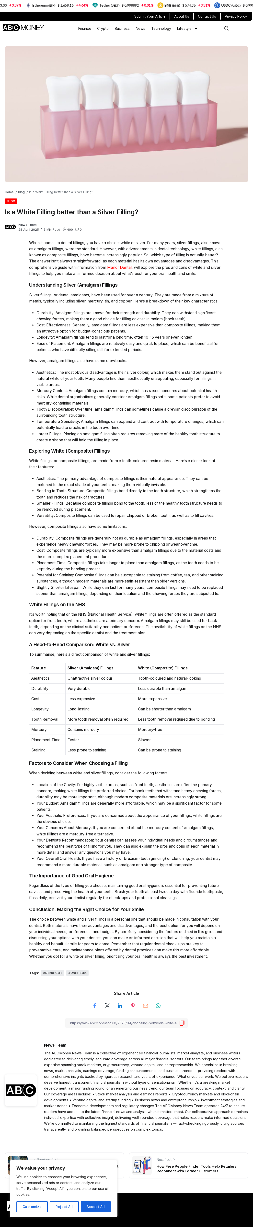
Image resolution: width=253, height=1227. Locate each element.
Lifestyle (187, 28)
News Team (27, 225)
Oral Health (78, 973)
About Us (181, 16)
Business (122, 28)
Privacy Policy (236, 16)
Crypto (103, 28)
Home (9, 192)
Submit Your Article (149, 16)
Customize (32, 1207)
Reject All (64, 1207)
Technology (161, 28)
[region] (63, 1188)
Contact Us (207, 16)
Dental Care (53, 973)
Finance (84, 28)
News (140, 28)
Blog (21, 192)
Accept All (96, 1207)
